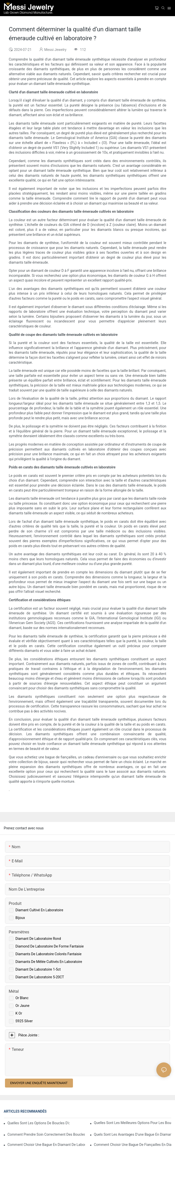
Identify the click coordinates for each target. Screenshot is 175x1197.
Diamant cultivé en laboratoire (39, 910)
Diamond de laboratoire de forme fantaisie (49, 946)
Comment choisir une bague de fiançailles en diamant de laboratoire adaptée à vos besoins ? (132, 1145)
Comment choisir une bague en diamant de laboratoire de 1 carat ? (46, 1145)
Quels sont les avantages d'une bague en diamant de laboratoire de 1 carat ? (132, 1134)
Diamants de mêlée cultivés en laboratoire (48, 962)
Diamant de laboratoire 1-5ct (38, 969)
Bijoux (20, 918)
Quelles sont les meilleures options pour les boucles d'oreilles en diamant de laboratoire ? (132, 1123)
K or (18, 1013)
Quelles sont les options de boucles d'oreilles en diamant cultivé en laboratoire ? (38, 1123)
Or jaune (22, 1006)
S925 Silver (24, 1021)
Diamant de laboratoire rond (38, 939)
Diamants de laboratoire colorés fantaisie (48, 954)
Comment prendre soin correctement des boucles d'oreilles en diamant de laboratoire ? (46, 1134)
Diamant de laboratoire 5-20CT (39, 977)
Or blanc (22, 998)
